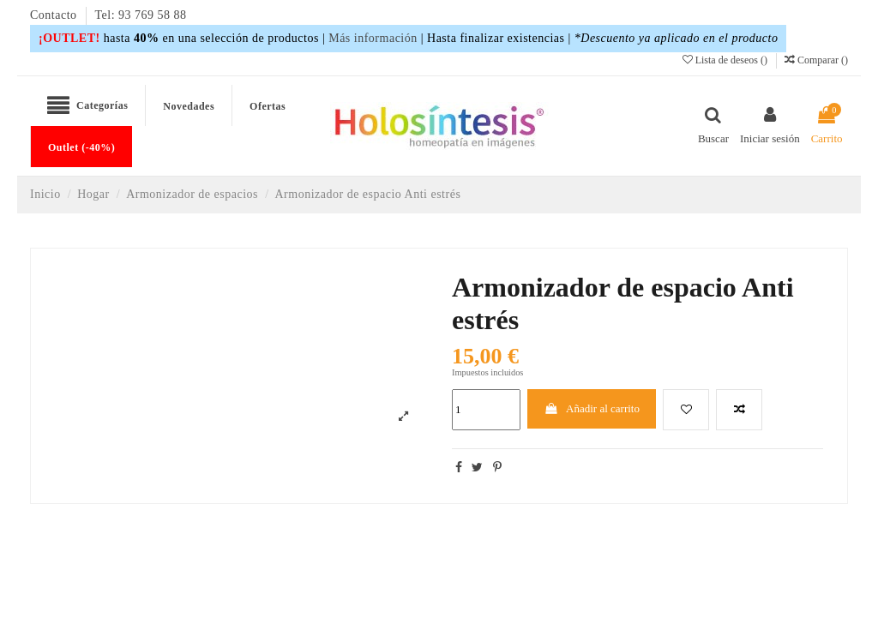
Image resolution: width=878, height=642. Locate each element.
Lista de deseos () (726, 60)
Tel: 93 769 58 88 (141, 15)
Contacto (55, 15)
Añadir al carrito (592, 408)
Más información (373, 38)
